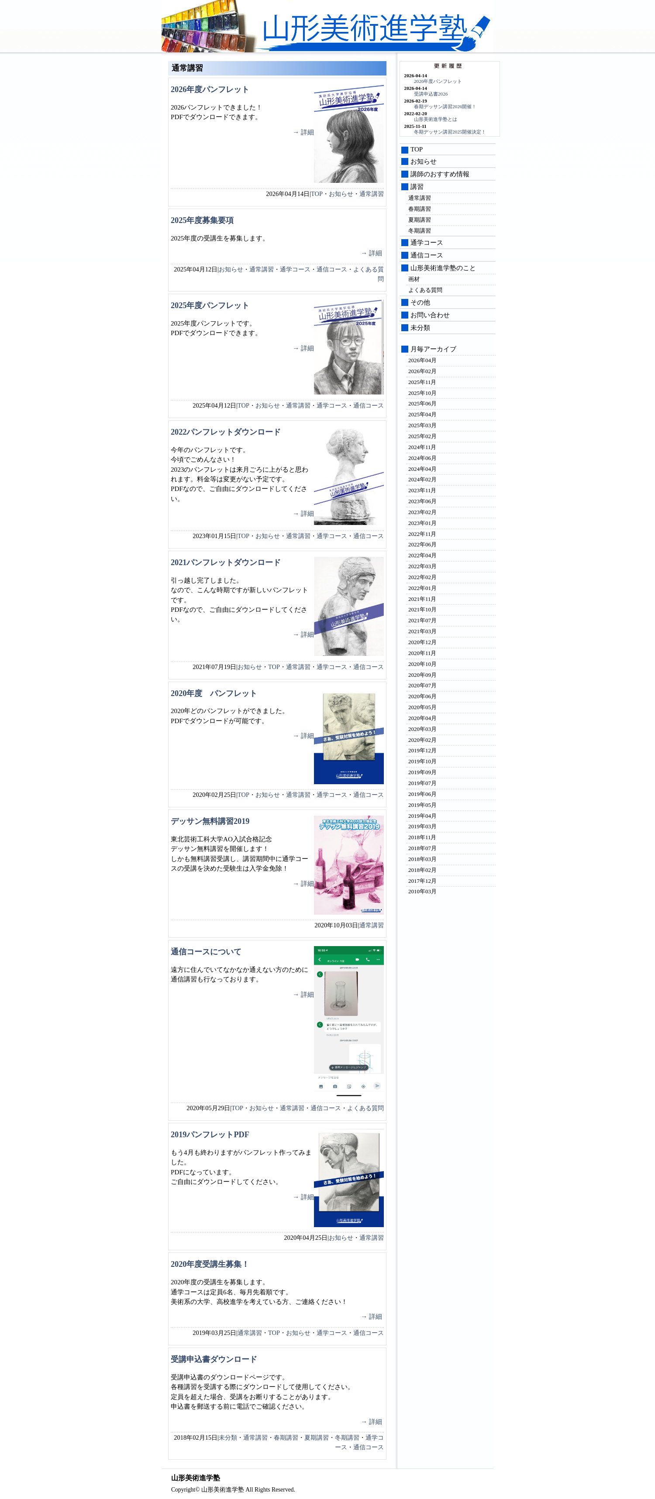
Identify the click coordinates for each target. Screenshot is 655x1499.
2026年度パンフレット (210, 89)
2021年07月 (422, 620)
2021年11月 (422, 599)
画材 (414, 279)
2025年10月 (422, 393)
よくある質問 (365, 1108)
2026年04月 (422, 360)
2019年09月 (422, 772)
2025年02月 (422, 436)
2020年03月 (422, 729)
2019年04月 (422, 816)
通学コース (295, 269)
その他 (420, 302)
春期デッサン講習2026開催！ (445, 106)
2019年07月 (422, 783)
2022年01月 (422, 588)
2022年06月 (422, 544)
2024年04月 (422, 469)
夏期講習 (316, 1437)
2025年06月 (422, 403)
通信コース (332, 269)
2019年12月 (422, 750)
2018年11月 (422, 837)
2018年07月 (422, 848)
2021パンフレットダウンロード (226, 562)
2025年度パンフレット (210, 305)
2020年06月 (422, 696)
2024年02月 (422, 479)
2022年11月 (422, 534)
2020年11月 (422, 653)
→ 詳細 (303, 132)
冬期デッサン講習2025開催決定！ (450, 131)
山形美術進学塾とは (435, 119)
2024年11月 (422, 447)
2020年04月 (422, 718)
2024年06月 (422, 458)
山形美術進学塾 (371, 28)
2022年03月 (422, 566)
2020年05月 (422, 707)
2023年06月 (422, 501)
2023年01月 (422, 523)
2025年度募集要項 (202, 220)
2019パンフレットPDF (210, 1134)
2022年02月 (422, 577)
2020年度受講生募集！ (210, 1264)
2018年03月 (422, 859)
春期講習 (286, 1437)
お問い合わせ (430, 315)
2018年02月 (422, 870)
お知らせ (341, 193)
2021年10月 (422, 609)
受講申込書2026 (431, 93)
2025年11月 (422, 382)
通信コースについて (206, 951)
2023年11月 (422, 490)
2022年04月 (422, 555)
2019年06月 (422, 794)
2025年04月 (422, 414)
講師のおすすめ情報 (439, 174)
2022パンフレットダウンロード (226, 432)
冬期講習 (347, 1437)
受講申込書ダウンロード (214, 1359)
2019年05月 (422, 805)
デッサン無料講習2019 (210, 821)
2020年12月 (422, 642)
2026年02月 (422, 371)
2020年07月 (422, 685)
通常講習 (371, 193)
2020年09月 (422, 675)
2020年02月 (422, 740)
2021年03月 (422, 631)
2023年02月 (422, 512)
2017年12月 (422, 881)
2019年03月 (422, 826)
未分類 (228, 1437)
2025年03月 (422, 425)
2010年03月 (422, 891)
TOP (317, 193)
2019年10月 (422, 761)
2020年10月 (422, 664)
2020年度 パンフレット (214, 693)
